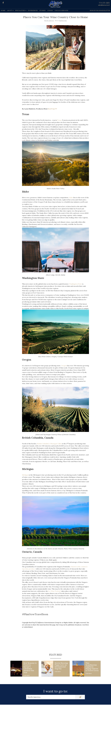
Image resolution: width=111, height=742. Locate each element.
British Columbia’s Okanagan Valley (49, 444)
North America (49, 20)
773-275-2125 (104, 3)
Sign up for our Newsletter (100, 10)
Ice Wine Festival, (54, 591)
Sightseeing (63, 20)
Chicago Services (61, 10)
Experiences (33, 10)
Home (3, 10)
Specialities (20, 10)
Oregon (64, 365)
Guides (50, 10)
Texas (59, 120)
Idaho (71, 197)
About (9, 10)
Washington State (75, 284)
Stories (43, 10)
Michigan (25, 475)
